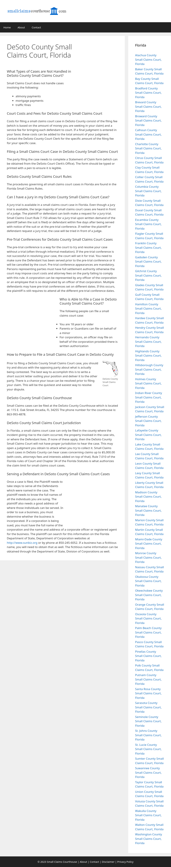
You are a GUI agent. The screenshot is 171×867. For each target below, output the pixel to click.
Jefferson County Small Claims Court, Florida (148, 421)
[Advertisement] (99, 58)
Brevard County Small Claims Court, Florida (148, 106)
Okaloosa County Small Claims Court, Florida (148, 581)
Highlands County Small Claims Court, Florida (148, 355)
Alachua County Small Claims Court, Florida (148, 59)
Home (7, 27)
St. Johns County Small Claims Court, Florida (148, 735)
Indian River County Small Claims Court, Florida (148, 397)
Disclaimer (108, 861)
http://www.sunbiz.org (22, 543)
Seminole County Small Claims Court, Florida (148, 721)
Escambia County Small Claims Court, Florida (148, 224)
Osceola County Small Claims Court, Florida (148, 618)
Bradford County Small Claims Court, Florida (148, 92)
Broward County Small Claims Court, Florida (148, 120)
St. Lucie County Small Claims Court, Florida (148, 749)
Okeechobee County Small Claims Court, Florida (149, 595)
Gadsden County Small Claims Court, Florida (148, 261)
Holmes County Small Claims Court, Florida (148, 383)
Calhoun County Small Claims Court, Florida (148, 134)
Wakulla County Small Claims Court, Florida (148, 815)
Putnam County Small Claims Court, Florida (148, 679)
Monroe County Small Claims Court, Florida (148, 557)
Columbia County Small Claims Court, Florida (148, 191)
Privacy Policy (125, 861)
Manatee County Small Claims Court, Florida (148, 510)
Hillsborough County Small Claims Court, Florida (149, 369)
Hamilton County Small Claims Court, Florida (148, 308)
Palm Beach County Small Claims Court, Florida (148, 632)
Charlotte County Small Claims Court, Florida (148, 148)
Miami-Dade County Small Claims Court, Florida (148, 543)
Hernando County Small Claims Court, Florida (148, 341)
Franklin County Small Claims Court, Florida (148, 247)
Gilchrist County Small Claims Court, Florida (148, 275)
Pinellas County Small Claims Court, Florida (148, 656)
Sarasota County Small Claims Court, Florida (148, 707)
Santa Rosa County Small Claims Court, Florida (148, 693)
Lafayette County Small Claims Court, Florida (148, 434)
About (21, 27)
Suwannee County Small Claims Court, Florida (148, 772)
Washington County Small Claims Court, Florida (148, 838)
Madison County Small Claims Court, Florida (148, 496)
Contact (36, 27)
